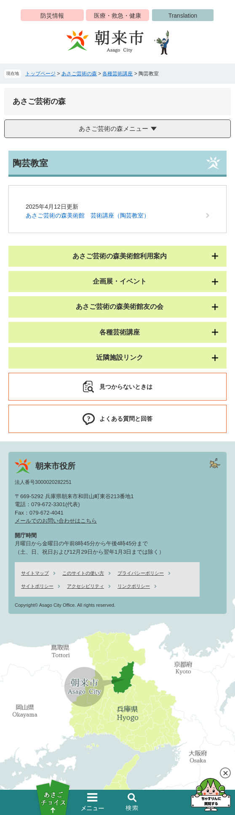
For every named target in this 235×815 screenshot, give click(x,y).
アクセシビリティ (85, 586)
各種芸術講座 (117, 74)
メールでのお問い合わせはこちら (56, 521)
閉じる (225, 772)
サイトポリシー (37, 586)
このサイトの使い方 (83, 573)
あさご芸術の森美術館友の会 (119, 306)
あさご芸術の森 (79, 74)
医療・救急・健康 (117, 15)
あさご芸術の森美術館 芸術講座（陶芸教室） (88, 215)
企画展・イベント (120, 281)
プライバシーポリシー (141, 573)
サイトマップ (35, 573)
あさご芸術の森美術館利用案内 (119, 256)
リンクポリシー (134, 586)
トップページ (40, 74)
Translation (183, 15)
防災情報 (52, 15)
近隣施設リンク (119, 357)
